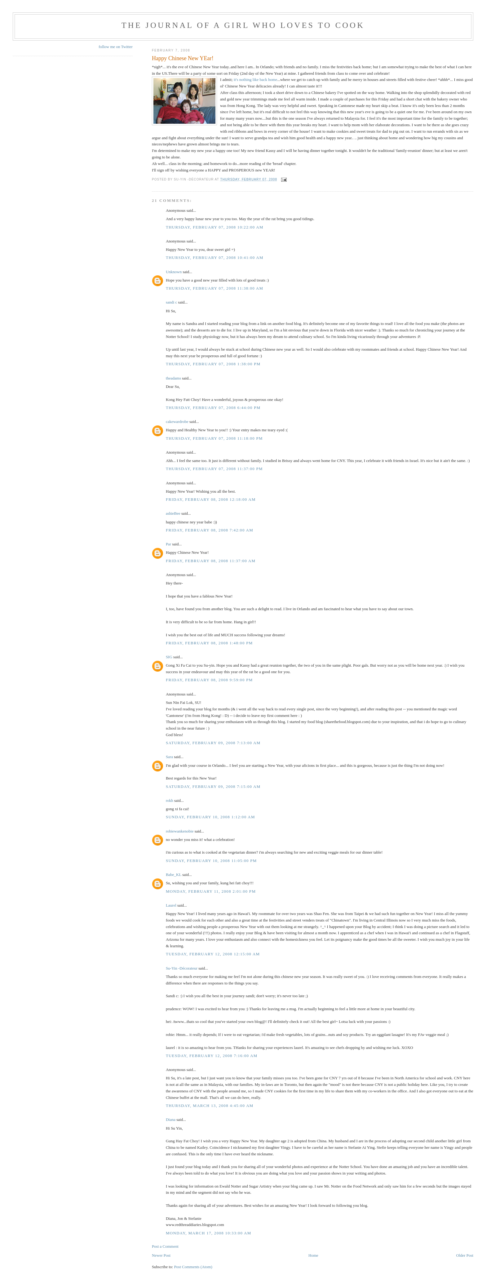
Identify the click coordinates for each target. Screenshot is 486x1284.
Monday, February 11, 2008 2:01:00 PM (211, 891)
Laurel (171, 905)
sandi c (171, 302)
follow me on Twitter (116, 46)
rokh (169, 800)
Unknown (174, 271)
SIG (169, 657)
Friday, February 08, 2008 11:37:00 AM (211, 560)
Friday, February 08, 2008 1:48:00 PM (209, 643)
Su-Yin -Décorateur (181, 968)
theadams (173, 378)
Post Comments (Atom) (193, 1266)
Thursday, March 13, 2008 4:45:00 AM (210, 1105)
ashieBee (173, 513)
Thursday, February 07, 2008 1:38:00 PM (213, 364)
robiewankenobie (180, 831)
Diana (170, 1119)
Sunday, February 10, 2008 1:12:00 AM (210, 817)
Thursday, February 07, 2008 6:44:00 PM (213, 407)
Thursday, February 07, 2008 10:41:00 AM (214, 257)
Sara (169, 756)
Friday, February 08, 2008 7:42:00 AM (209, 530)
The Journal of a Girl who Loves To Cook (243, 25)
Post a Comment (165, 1246)
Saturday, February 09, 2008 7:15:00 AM (213, 786)
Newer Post (161, 1255)
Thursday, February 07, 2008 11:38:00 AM (214, 288)
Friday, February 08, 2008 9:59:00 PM (209, 680)
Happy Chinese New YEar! (183, 58)
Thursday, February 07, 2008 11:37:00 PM (214, 468)
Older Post (464, 1255)
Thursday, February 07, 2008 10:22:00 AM (214, 227)
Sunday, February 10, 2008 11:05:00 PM (211, 860)
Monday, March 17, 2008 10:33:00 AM (208, 1233)
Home (313, 1255)
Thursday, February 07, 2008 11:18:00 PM (214, 438)
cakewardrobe (177, 421)
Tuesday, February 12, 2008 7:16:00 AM (212, 1055)
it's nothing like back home (255, 79)
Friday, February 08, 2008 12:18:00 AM (211, 499)
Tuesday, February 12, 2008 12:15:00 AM (213, 954)
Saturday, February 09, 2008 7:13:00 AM (213, 742)
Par (168, 544)
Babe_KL (173, 874)
